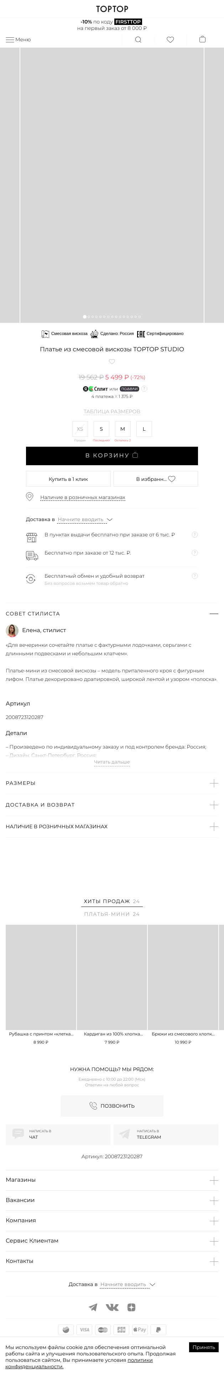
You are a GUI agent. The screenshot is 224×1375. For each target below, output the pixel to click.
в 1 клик (68, 479)
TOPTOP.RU (112, 9)
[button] (85, 317)
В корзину (112, 455)
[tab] (112, 902)
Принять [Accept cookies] (204, 1347)
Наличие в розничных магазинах (82, 497)
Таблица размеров (112, 412)
